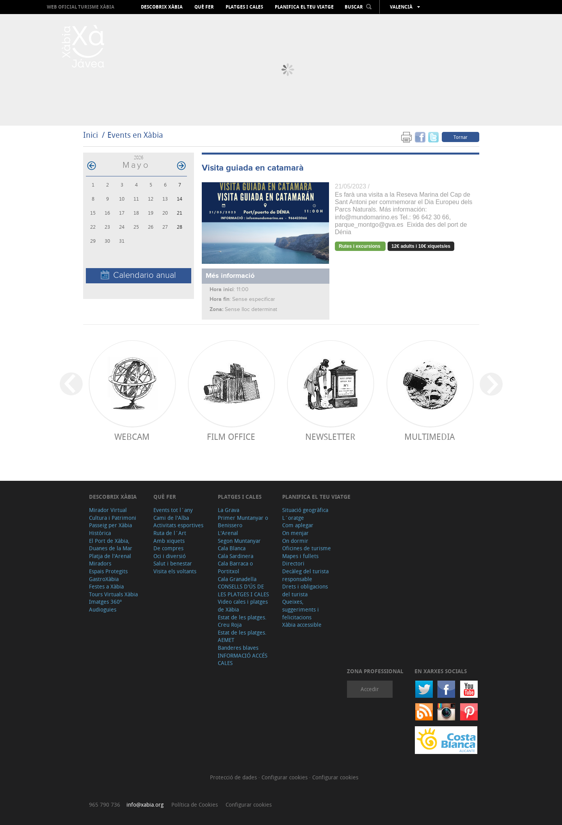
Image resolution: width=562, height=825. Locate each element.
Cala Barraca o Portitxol (235, 567)
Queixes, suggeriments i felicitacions (300, 609)
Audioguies (102, 609)
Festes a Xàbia (106, 586)
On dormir (295, 540)
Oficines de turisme (306, 548)
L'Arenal (228, 533)
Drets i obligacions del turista (305, 590)
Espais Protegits (108, 571)
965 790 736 (104, 804)
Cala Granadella (237, 579)
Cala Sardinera (235, 556)
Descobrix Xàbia (162, 7)
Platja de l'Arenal (110, 556)
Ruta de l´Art (169, 533)
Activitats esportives (178, 525)
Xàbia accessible (302, 624)
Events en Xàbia (135, 135)
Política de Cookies (194, 804)
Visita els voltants (174, 571)
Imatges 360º (105, 601)
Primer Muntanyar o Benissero (243, 521)
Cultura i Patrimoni (112, 517)
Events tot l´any (173, 510)
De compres (168, 548)
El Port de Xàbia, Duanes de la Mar (110, 544)
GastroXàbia (104, 579)
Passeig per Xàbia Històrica (110, 529)
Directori (293, 563)
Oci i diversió (169, 556)
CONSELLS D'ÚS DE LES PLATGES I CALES (243, 590)
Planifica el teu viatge (304, 7)
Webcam (131, 436)
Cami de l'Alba (171, 517)
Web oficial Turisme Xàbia (80, 7)
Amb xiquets (169, 540)
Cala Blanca (231, 548)
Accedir (370, 689)
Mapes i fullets (300, 556)
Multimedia (429, 436)
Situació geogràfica (305, 510)
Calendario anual (138, 275)
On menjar (295, 533)
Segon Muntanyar (239, 540)
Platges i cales (244, 7)
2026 (138, 157)
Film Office (231, 436)
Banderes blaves (238, 647)
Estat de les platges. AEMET (242, 636)
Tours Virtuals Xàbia (113, 594)
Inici (90, 135)
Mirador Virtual (108, 510)
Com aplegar (297, 525)
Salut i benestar (172, 563)
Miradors (100, 563)
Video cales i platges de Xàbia (243, 605)
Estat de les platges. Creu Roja (242, 621)
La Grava (228, 510)
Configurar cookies (285, 777)
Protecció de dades (234, 777)
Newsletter (330, 436)
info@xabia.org (145, 804)
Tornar (461, 137)
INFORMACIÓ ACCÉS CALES (242, 659)
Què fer (204, 7)
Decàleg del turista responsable (305, 575)
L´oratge (293, 517)
